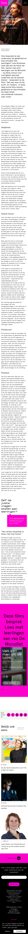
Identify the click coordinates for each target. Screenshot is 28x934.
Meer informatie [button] (12, 927)
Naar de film (11, 683)
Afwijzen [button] (7, 931)
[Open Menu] (25, 3)
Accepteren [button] (19, 931)
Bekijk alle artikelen (20, 728)
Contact (14, 919)
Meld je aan (14, 884)
